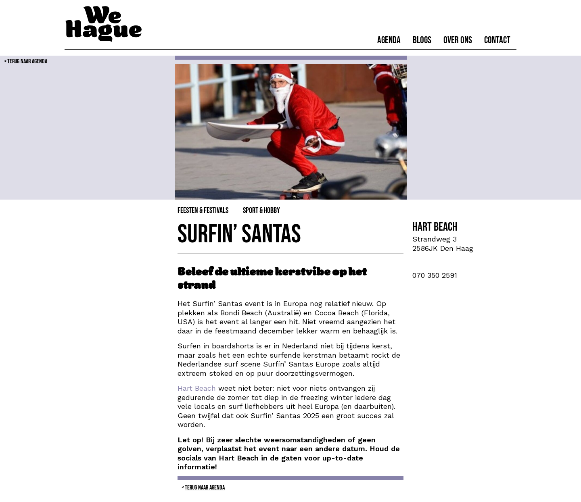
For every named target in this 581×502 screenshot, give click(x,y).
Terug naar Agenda (27, 61)
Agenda (389, 40)
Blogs (422, 40)
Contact (497, 40)
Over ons (457, 40)
